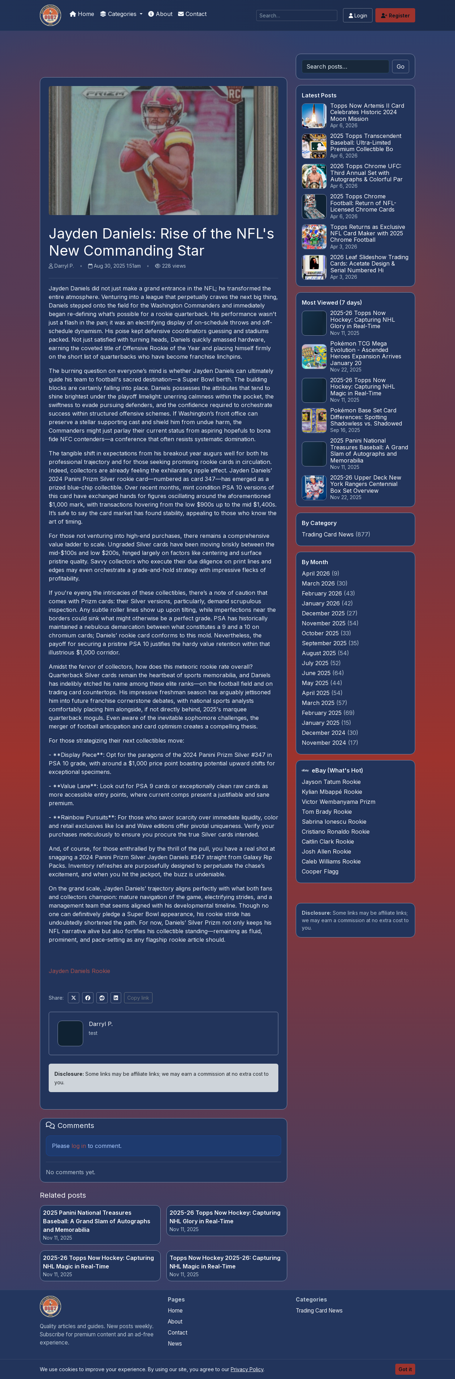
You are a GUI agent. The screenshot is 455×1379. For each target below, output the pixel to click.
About (160, 13)
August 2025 (320, 653)
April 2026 (317, 573)
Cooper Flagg (320, 871)
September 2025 (325, 643)
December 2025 (324, 613)
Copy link (138, 998)
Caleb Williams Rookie (331, 861)
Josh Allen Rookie (326, 851)
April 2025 (316, 692)
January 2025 (321, 722)
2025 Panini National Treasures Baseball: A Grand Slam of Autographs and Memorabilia (96, 1221)
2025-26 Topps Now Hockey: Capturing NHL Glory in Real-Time (225, 1217)
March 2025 (319, 702)
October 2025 (321, 633)
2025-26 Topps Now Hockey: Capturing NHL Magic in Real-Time (98, 1262)
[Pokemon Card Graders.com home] (50, 1306)
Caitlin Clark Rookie (328, 841)
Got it (405, 1369)
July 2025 (316, 663)
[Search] (296, 15)
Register (395, 15)
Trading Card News (328, 534)
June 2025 (317, 673)
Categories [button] (119, 13)
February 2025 (322, 712)
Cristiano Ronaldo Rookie (336, 831)
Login (358, 15)
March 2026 (319, 583)
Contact (192, 13)
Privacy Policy (247, 1369)
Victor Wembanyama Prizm (338, 801)
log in (78, 1145)
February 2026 (323, 593)
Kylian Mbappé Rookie (332, 791)
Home (82, 13)
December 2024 (324, 732)
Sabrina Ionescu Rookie (334, 821)
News (175, 1343)
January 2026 (322, 603)
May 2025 (316, 682)
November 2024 (325, 742)
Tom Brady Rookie (327, 811)
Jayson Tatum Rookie (331, 781)
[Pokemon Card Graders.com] (50, 15)
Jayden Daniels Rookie (79, 970)
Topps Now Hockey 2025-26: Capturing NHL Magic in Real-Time (225, 1262)
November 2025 (324, 623)
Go (401, 66)
